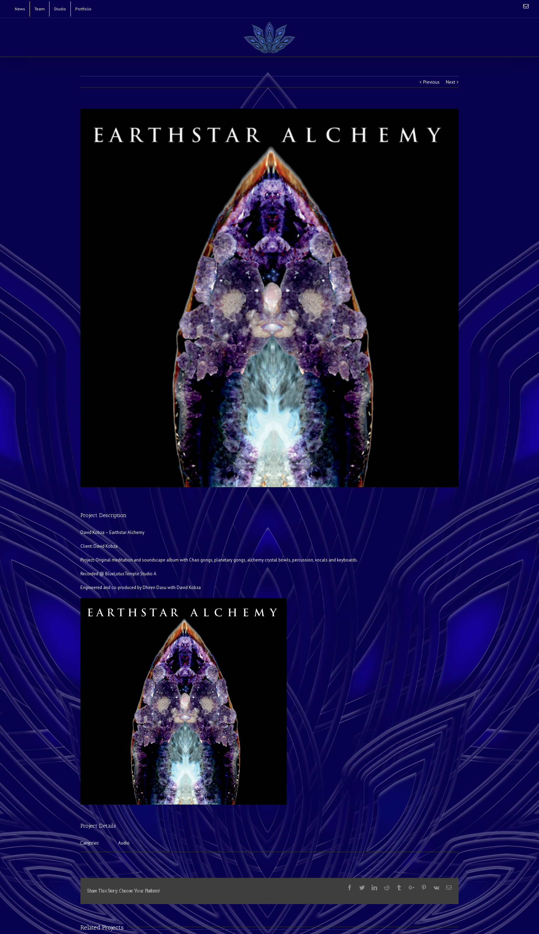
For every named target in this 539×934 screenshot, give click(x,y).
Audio (124, 843)
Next (450, 82)
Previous (431, 82)
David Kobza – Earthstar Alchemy (112, 532)
